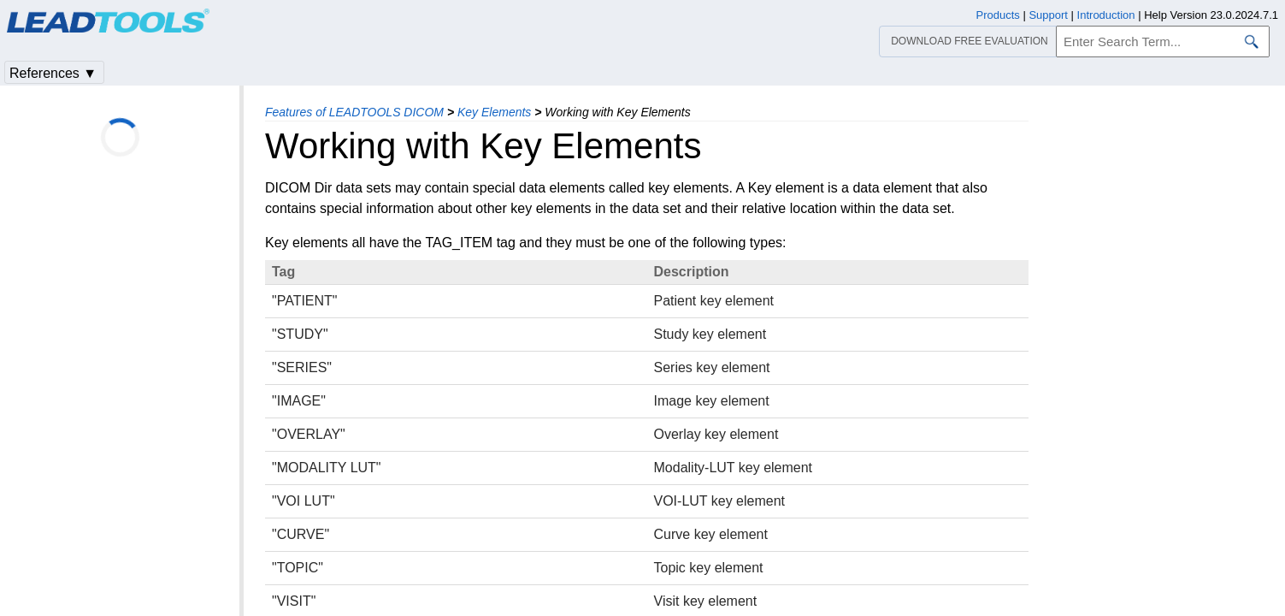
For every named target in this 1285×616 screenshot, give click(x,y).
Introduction (1106, 15)
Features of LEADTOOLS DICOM (354, 112)
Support (1048, 15)
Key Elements (494, 112)
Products (998, 15)
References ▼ (53, 73)
